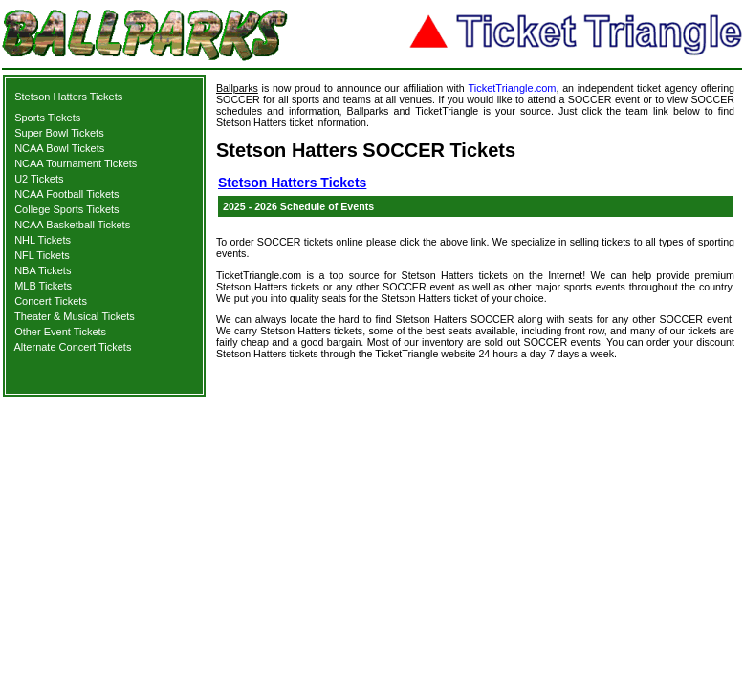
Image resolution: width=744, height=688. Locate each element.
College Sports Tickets (66, 209)
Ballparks (237, 88)
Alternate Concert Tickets (73, 347)
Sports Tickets (47, 117)
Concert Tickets (50, 301)
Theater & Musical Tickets (74, 316)
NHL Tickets (42, 240)
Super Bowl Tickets (59, 133)
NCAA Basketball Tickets (72, 224)
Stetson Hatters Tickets (68, 96)
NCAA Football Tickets (66, 194)
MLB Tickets (43, 285)
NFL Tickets (42, 255)
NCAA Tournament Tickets (75, 163)
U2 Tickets (38, 178)
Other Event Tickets (60, 331)
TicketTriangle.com (512, 88)
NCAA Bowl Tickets (59, 148)
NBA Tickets (42, 270)
